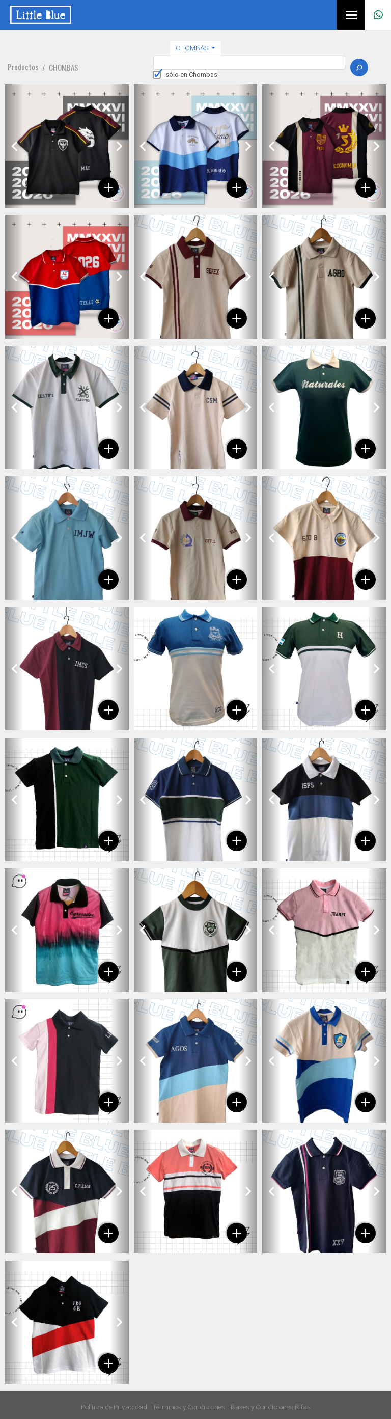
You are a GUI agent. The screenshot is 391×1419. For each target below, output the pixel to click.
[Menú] (351, 15)
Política (114, 1407)
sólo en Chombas (191, 74)
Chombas (193, 48)
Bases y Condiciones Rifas (271, 1407)
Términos (188, 1407)
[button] (14, 146)
